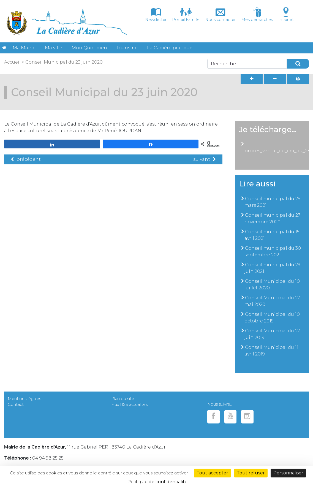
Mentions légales (24, 398)
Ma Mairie (24, 47)
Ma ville (53, 47)
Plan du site (122, 398)
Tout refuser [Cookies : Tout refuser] (251, 473)
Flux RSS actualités (129, 404)
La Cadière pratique (169, 47)
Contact (16, 404)
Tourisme (127, 47)
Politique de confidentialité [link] (157, 481)
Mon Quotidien (89, 47)
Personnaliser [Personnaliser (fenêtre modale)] (288, 473)
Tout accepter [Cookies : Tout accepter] (212, 473)
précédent (26, 159)
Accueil (12, 62)
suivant (204, 159)
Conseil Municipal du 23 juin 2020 (64, 62)
